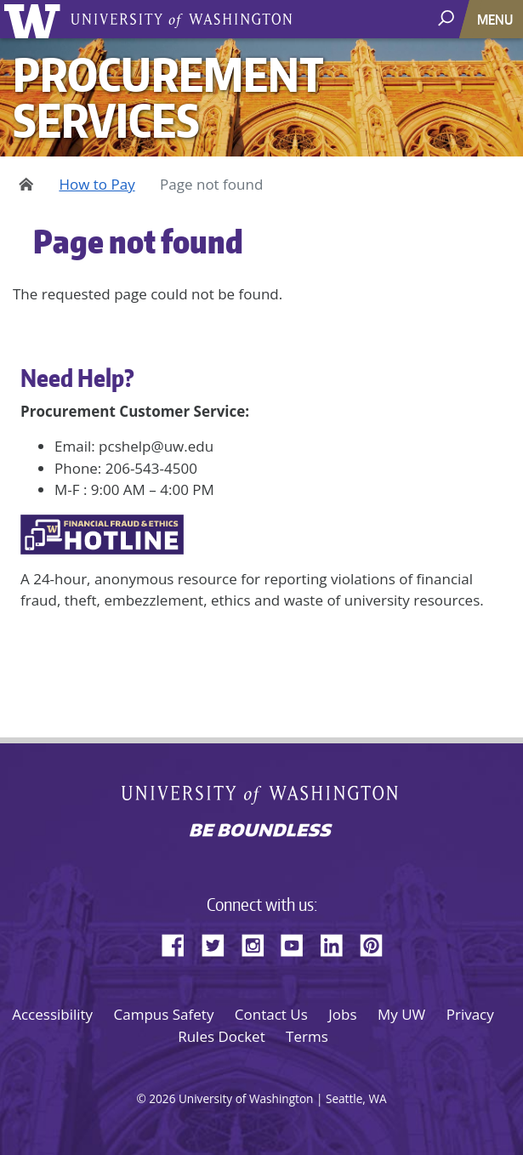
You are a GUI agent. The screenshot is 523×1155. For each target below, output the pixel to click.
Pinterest (377, 942)
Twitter (219, 942)
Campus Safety (164, 1014)
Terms (307, 1036)
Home (23, 185)
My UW (401, 1014)
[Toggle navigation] (496, 19)
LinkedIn (337, 942)
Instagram (258, 942)
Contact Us (271, 1014)
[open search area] (448, 18)
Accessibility (52, 1014)
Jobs (342, 1014)
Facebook (179, 942)
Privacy (470, 1014)
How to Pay (96, 184)
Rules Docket (221, 1036)
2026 (162, 1098)
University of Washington (35, 19)
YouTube (298, 942)
